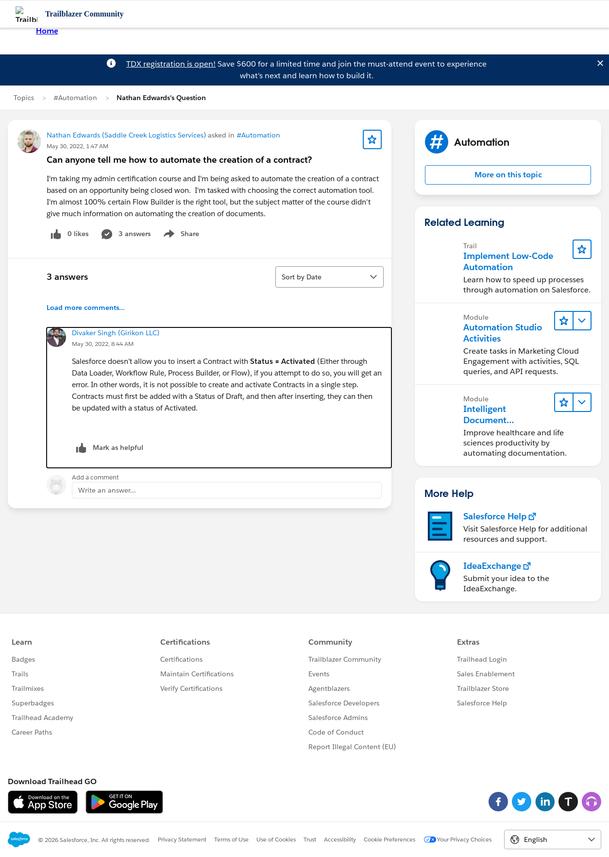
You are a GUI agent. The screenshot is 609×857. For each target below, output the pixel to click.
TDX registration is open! (171, 64)
